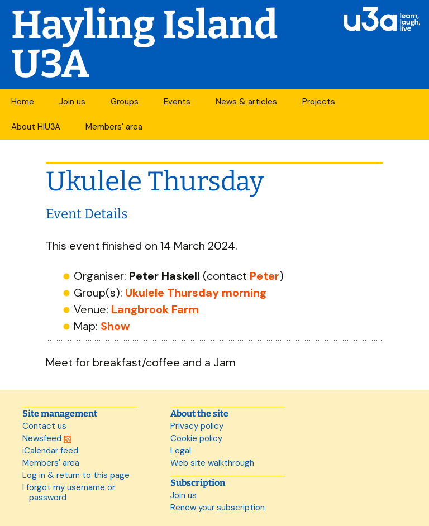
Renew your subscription (217, 507)
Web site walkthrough (212, 462)
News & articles (246, 101)
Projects (318, 101)
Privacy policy (196, 426)
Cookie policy (196, 438)
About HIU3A (35, 126)
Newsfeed (47, 438)
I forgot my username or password (68, 492)
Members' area (113, 126)
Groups (125, 101)
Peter (264, 276)
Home (22, 101)
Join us (72, 101)
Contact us (44, 426)
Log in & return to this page (76, 475)
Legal (180, 450)
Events (177, 101)
